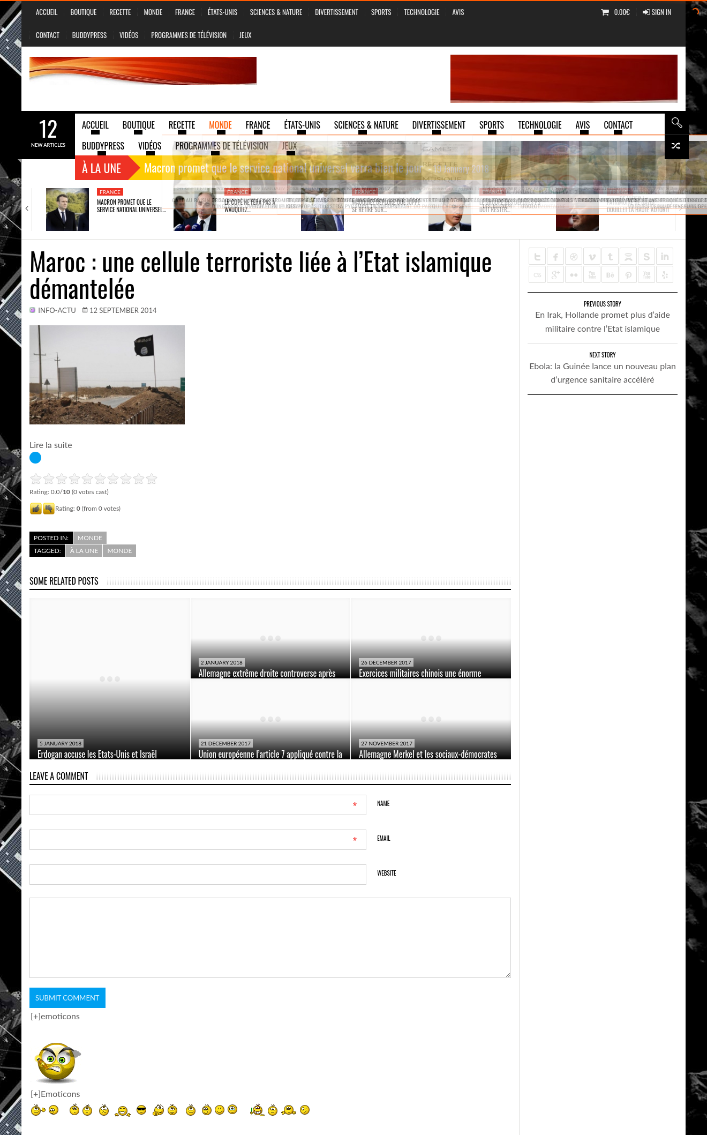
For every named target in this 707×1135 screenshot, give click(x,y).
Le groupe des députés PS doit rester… (509, 206)
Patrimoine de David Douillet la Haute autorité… (641, 206)
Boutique (83, 11)
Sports (381, 11)
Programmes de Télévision (189, 34)
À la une (101, 167)
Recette (120, 11)
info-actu (57, 310)
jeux (245, 34)
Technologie (421, 11)
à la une (84, 551)
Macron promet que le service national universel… (131, 206)
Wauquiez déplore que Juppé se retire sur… (386, 206)
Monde (153, 11)
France (185, 11)
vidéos (128, 34)
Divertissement (336, 11)
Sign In (657, 11)
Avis (458, 11)
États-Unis (222, 11)
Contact (47, 34)
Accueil (46, 11)
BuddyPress (89, 34)
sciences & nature (276, 11)
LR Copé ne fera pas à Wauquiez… (249, 206)
